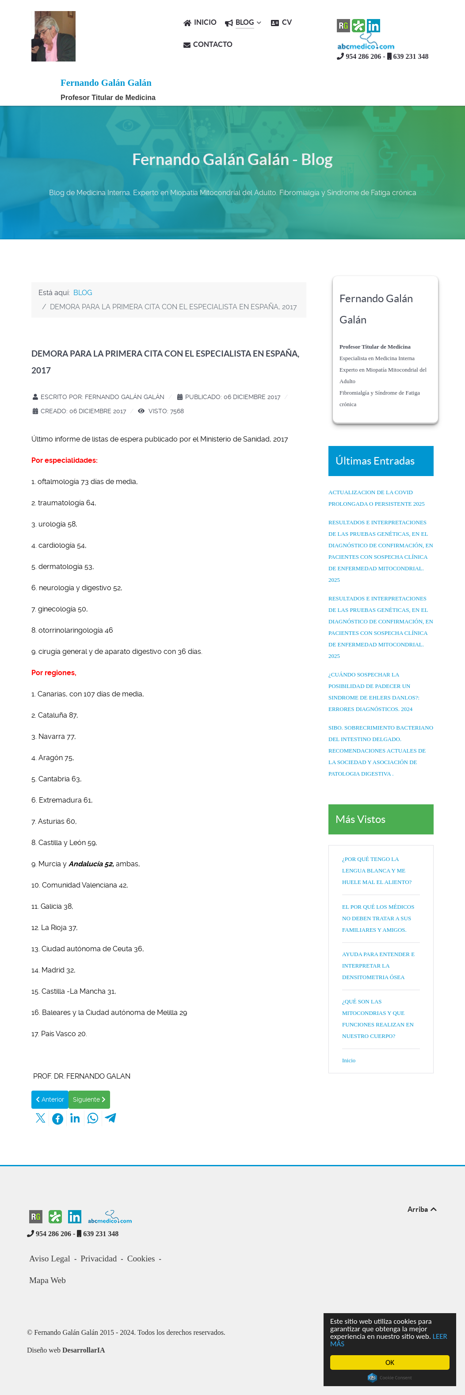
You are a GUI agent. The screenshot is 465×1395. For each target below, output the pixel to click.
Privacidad (98, 1258)
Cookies (141, 1258)
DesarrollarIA (83, 1350)
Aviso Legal (49, 1258)
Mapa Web (47, 1280)
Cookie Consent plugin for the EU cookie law (390, 1378)
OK (389, 1362)
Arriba (423, 1209)
